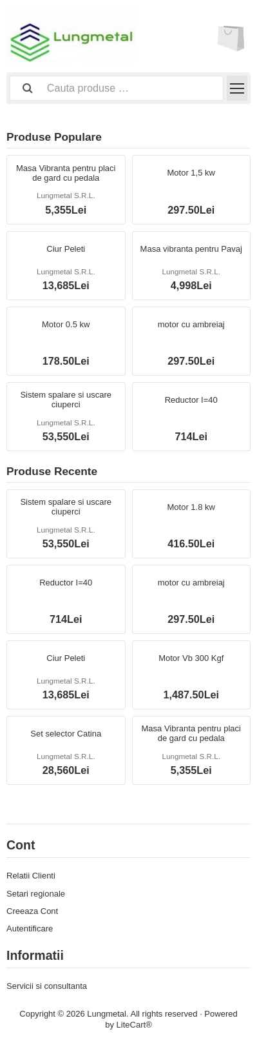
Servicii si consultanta (46, 986)
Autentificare (29, 928)
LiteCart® (134, 1025)
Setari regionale (35, 894)
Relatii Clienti (30, 875)
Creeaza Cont (32, 911)
